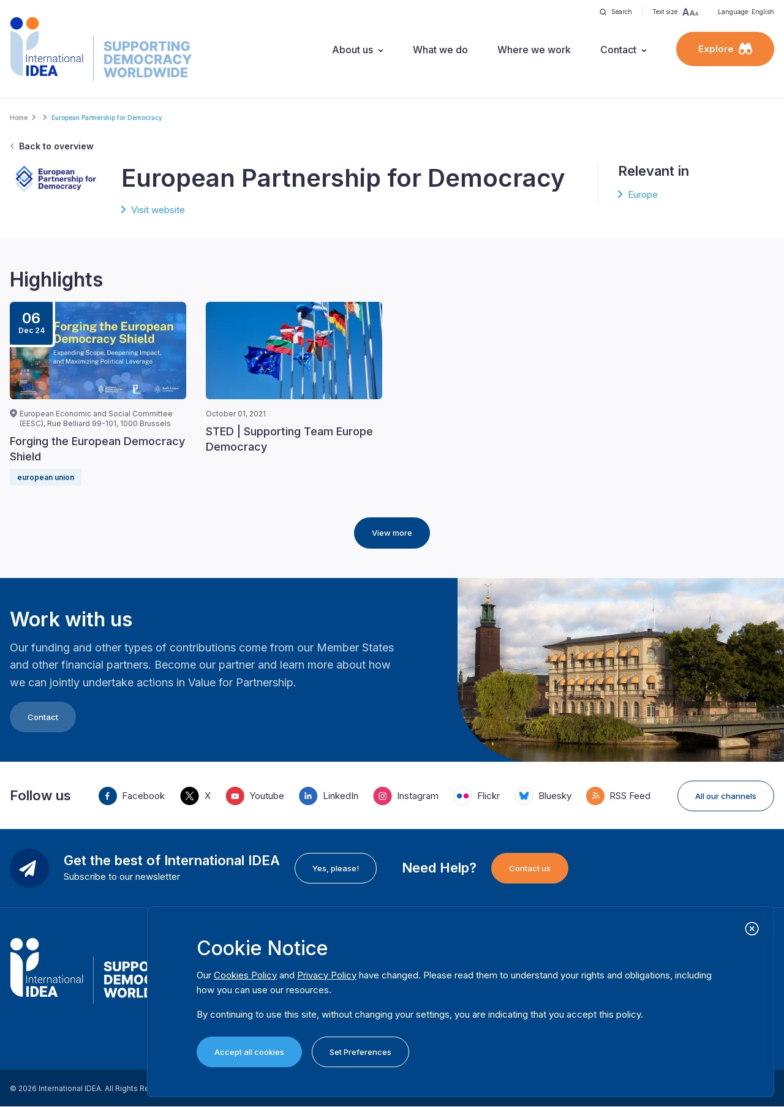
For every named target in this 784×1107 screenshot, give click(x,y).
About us (352, 49)
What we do (440, 49)
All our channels (725, 796)
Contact (618, 49)
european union (45, 477)
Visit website (158, 210)
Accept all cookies (249, 1052)
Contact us (530, 868)
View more (392, 533)
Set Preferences (360, 1052)
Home (19, 117)
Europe (643, 194)
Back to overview (56, 146)
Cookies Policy (245, 975)
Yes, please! (335, 868)
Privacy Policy (326, 975)
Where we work (534, 49)
